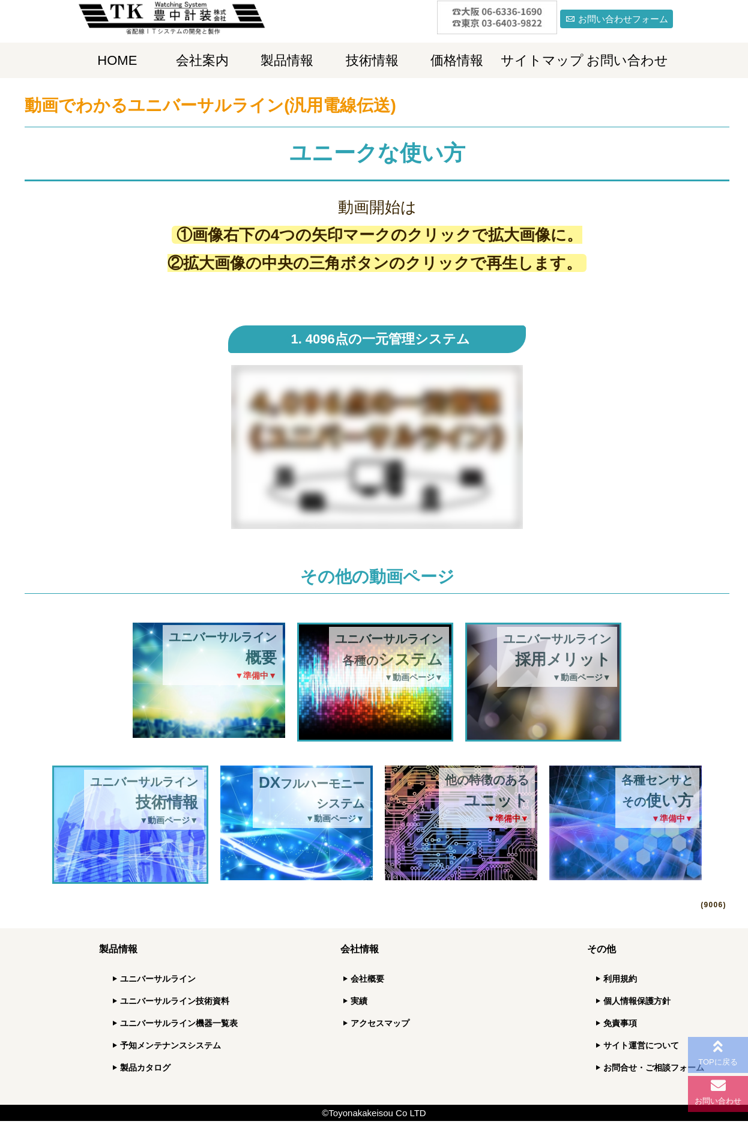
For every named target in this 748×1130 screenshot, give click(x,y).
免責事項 (620, 1023)
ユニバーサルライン (158, 978)
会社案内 (202, 60)
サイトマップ (542, 60)
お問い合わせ (627, 60)
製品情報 (287, 60)
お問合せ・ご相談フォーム (653, 1067)
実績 (359, 1001)
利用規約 (620, 978)
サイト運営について (641, 1045)
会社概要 (367, 978)
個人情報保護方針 (637, 1001)
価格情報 (456, 60)
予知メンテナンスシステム (170, 1045)
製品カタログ (145, 1067)
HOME (117, 60)
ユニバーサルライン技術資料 (174, 1001)
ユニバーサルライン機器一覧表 (179, 1023)
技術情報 (372, 60)
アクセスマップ (380, 1023)
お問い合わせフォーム (623, 19)
